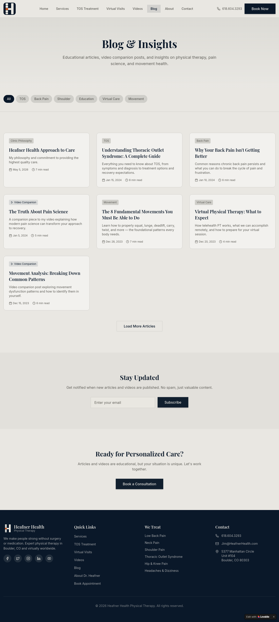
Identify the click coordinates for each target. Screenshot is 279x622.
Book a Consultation (139, 484)
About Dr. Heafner (87, 575)
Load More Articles (139, 326)
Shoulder (63, 99)
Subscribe (173, 403)
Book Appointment (87, 583)
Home (44, 8)
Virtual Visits (115, 8)
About (169, 8)
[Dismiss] (273, 616)
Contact (187, 8)
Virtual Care (111, 99)
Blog (154, 8)
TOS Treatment (88, 8)
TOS (22, 99)
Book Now (260, 9)
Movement (136, 99)
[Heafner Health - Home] (9, 9)
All (9, 99)
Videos (138, 8)
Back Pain (41, 99)
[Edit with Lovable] (258, 616)
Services (62, 8)
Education (86, 99)
